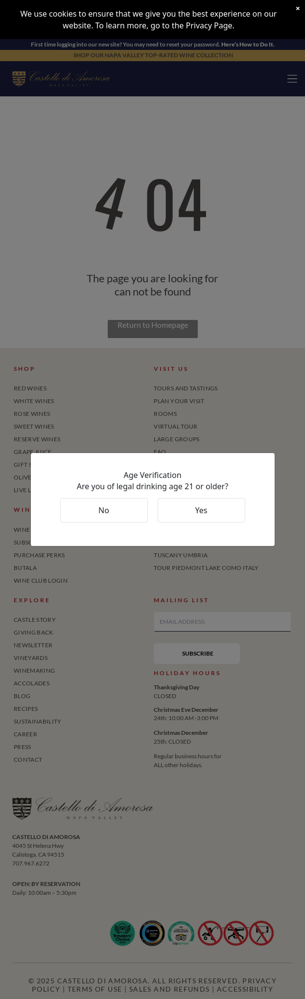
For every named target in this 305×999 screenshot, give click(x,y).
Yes (201, 510)
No (103, 510)
